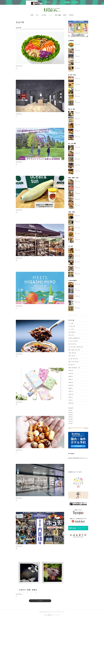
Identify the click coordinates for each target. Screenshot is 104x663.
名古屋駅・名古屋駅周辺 (74, 338)
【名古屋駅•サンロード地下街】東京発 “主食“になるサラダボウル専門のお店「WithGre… (40, 68)
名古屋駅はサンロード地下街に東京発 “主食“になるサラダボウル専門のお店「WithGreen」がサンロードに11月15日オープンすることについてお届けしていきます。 (40, 71)
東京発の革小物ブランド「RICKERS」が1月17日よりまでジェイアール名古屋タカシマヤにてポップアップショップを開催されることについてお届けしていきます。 (40, 435)
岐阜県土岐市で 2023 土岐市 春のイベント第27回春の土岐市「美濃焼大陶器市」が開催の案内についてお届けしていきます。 (39, 279)
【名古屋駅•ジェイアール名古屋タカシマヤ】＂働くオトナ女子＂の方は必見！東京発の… (40, 431)
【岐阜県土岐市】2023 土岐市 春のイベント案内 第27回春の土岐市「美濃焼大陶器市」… (40, 276)
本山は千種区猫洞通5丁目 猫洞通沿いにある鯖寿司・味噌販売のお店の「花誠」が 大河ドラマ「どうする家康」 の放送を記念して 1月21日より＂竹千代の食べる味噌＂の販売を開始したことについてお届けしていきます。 (40, 383)
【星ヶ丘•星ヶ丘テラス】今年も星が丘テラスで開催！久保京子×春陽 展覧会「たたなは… (40, 638)
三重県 (71, 373)
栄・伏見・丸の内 (73, 341)
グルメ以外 (43, 15)
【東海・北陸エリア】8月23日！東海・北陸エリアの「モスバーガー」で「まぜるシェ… (39, 223)
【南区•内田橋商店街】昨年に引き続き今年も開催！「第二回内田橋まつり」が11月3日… (40, 587)
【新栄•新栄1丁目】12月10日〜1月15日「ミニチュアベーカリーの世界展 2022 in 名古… (39, 483)
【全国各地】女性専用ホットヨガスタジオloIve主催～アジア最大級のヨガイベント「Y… (40, 172)
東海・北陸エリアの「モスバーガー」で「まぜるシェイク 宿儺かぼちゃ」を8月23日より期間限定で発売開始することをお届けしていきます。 (40, 227)
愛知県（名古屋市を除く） (74, 367)
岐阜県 (71, 370)
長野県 (70, 379)
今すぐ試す (67, 2)
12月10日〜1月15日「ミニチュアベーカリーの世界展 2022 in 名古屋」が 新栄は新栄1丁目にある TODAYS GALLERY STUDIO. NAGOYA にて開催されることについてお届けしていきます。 (38, 487)
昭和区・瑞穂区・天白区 (74, 349)
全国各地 (71, 403)
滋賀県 (70, 388)
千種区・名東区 (72, 352)
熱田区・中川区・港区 (73, 361)
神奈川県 (71, 385)
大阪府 (71, 394)
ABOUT (64, 15)
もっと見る (40, 646)
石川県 (70, 400)
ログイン (75, 2)
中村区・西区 (72, 355)
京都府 (71, 391)
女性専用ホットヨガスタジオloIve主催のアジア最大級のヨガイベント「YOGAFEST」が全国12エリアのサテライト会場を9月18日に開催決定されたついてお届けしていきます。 (40, 175)
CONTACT (71, 15)
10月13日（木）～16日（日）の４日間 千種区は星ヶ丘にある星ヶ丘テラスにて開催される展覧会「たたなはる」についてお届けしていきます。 (40, 641)
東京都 (71, 382)
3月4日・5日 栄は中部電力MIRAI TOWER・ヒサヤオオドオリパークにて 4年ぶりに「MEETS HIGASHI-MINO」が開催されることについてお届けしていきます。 (39, 331)
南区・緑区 (71, 364)
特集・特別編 (58, 15)
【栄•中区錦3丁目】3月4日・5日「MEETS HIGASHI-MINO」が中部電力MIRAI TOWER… (40, 327)
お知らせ (71, 335)
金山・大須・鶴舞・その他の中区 (76, 346)
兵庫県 (70, 397)
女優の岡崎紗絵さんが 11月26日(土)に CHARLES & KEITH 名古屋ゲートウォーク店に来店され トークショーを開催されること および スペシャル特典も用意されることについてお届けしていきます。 (40, 539)
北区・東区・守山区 (73, 358)
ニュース (50, 15)
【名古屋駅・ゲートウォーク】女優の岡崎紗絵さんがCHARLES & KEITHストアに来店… (40, 535)
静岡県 (70, 376)
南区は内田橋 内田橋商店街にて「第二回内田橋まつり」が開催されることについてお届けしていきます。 (38, 590)
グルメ (37, 15)
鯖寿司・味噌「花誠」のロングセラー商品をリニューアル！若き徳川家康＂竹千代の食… (40, 379)
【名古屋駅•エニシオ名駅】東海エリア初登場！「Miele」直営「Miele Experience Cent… (40, 120)
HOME (32, 15)
